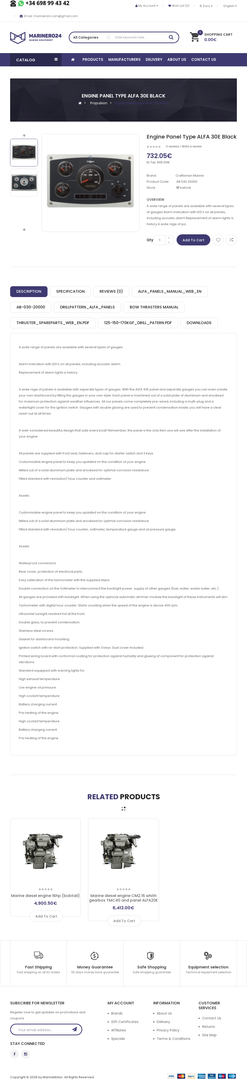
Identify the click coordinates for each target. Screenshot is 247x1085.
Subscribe (76, 1029)
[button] (36, 59)
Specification (70, 291)
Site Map (209, 1035)
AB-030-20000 (30, 307)
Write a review (192, 146)
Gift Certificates (124, 1021)
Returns (208, 1026)
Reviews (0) (111, 291)
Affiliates (118, 1030)
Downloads (199, 323)
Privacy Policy (168, 1030)
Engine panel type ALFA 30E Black (141, 103)
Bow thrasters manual (154, 307)
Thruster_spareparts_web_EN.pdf (52, 323)
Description (28, 291)
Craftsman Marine (190, 175)
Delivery (163, 1021)
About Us (164, 1013)
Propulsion (98, 103)
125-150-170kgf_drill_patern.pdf (138, 323)
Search (173, 38)
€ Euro (206, 6)
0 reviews (172, 146)
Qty (150, 239)
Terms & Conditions (173, 1038)
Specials (118, 1038)
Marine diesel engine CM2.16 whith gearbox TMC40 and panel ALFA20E (123, 898)
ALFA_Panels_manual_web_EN (169, 291)
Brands (117, 1013)
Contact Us (211, 1018)
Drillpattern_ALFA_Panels (87, 307)
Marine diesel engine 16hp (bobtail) (45, 895)
